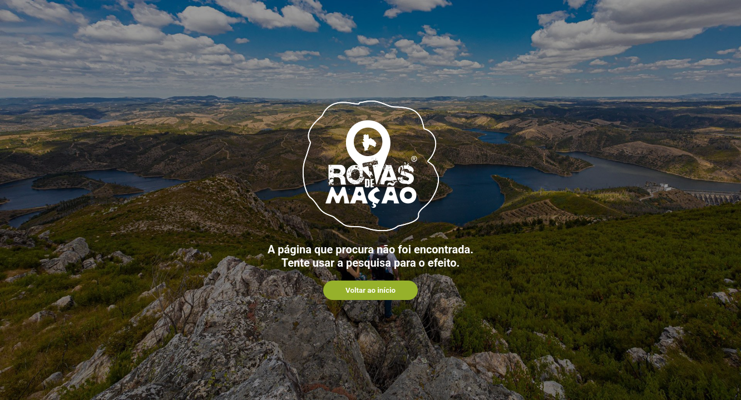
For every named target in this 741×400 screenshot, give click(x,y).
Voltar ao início (370, 290)
